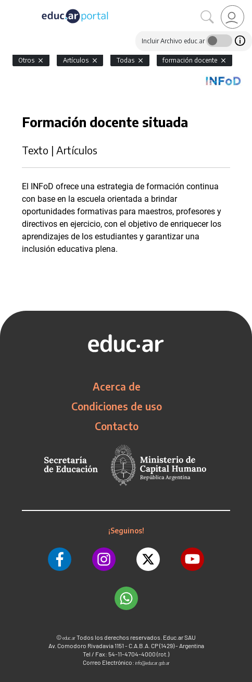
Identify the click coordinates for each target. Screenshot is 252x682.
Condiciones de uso (116, 406)
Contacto (116, 426)
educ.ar (68, 638)
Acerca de (117, 386)
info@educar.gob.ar (152, 663)
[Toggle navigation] (9, 5)
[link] (232, 17)
